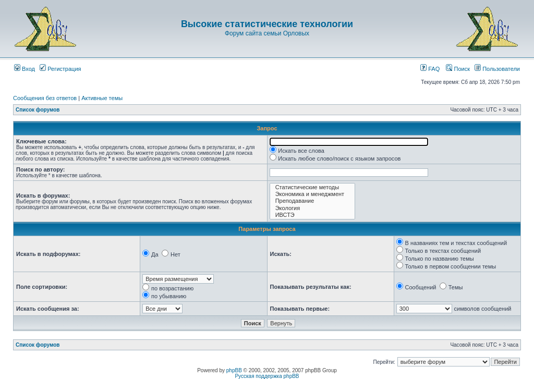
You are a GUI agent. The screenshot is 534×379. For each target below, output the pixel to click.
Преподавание (313, 201)
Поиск (458, 69)
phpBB (234, 370)
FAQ (430, 69)
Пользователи (497, 69)
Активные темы (102, 98)
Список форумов (38, 110)
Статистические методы (313, 187)
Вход (24, 69)
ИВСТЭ (313, 215)
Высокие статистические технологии (267, 24)
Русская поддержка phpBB (267, 376)
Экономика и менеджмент (313, 194)
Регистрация (60, 69)
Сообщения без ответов (45, 98)
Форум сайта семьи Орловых (267, 33)
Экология (313, 208)
